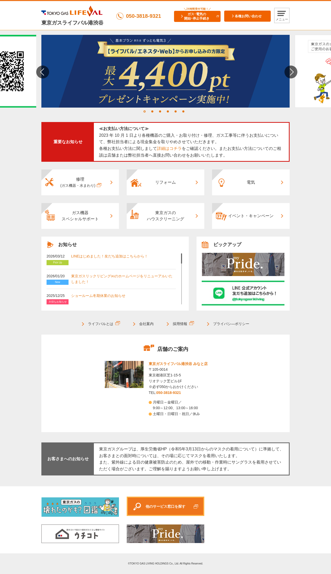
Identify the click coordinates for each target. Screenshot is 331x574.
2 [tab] (152, 111)
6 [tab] (183, 111)
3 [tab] (160, 111)
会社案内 (146, 324)
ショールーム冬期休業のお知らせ (98, 296)
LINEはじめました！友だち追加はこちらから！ (109, 256)
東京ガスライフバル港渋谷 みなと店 (178, 364)
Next (290, 72)
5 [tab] (176, 111)
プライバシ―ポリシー (231, 324)
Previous (42, 72)
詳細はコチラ (169, 148)
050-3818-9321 (168, 393)
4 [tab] (168, 111)
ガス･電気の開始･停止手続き (196, 16)
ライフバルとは (100, 324)
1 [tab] (145, 111)
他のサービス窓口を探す (165, 506)
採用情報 (180, 324)
